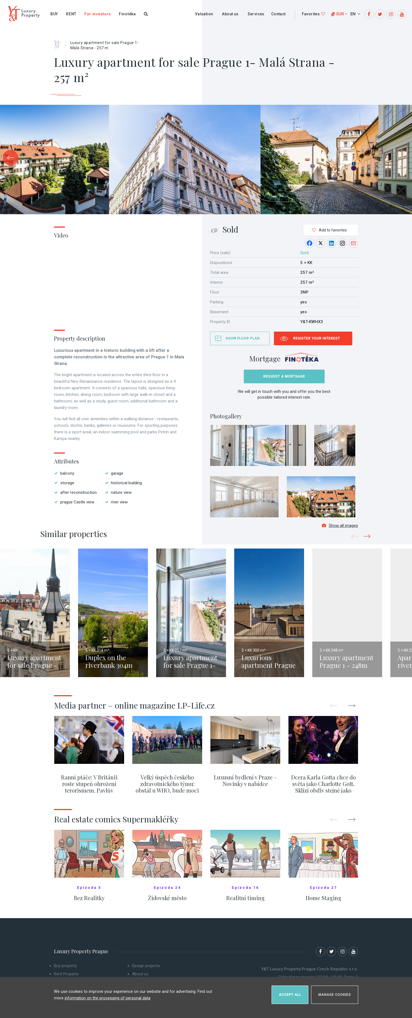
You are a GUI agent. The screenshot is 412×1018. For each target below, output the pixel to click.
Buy (54, 14)
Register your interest (316, 338)
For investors (97, 14)
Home (59, 42)
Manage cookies (334, 992)
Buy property (65, 969)
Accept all (290, 992)
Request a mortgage (284, 376)
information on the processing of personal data (107, 995)
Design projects (146, 969)
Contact (278, 14)
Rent (71, 14)
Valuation (204, 14)
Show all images (340, 529)
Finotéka (127, 14)
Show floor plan (242, 338)
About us (230, 14)
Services (256, 14)
